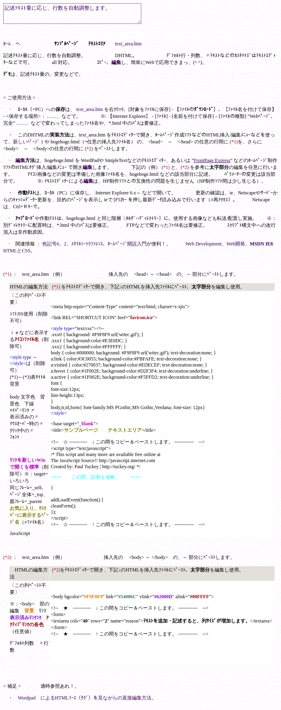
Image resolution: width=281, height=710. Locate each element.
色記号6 (50, 247)
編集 (116, 66)
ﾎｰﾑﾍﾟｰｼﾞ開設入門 (127, 247)
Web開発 (235, 247)
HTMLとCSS (16, 254)
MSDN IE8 (261, 247)
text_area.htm (128, 47)
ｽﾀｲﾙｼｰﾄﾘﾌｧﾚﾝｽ (87, 247)
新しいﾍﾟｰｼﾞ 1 (28, 145)
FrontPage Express (212, 164)
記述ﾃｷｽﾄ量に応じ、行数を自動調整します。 (80, 15)
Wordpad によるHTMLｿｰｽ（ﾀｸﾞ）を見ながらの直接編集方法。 (87, 701)
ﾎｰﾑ (7, 47)
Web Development (203, 247)
